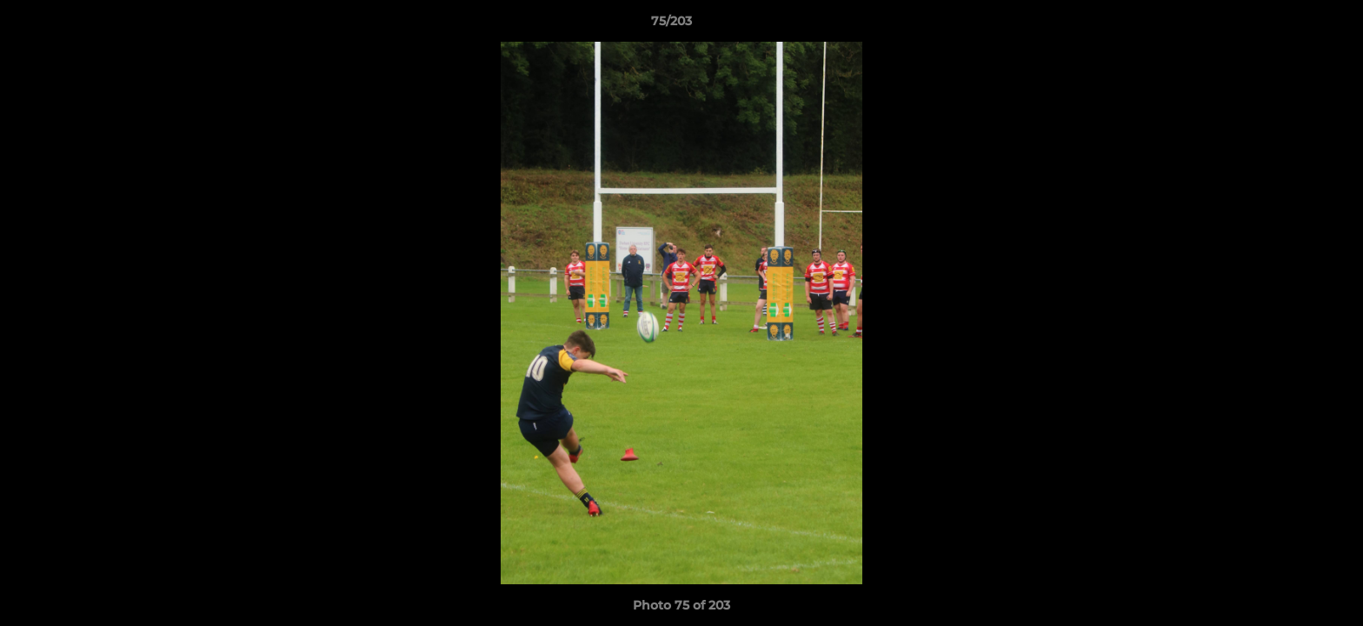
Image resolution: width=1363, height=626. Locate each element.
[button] (1290, 25)
